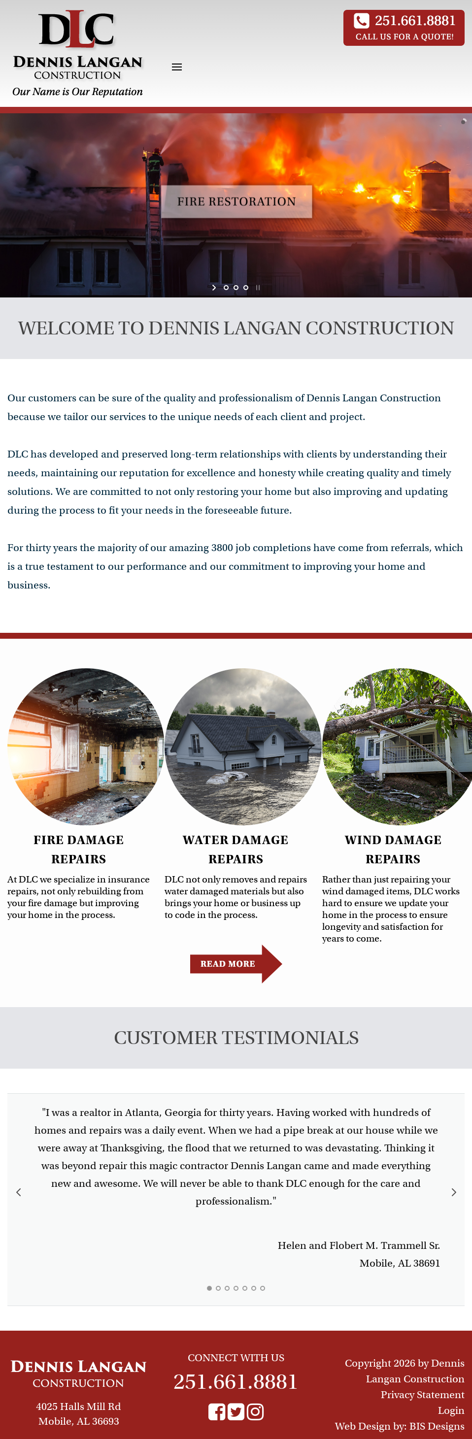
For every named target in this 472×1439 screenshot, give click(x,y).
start (215, 288)
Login (451, 1408)
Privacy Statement (423, 1392)
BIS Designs (437, 1423)
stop (257, 288)
